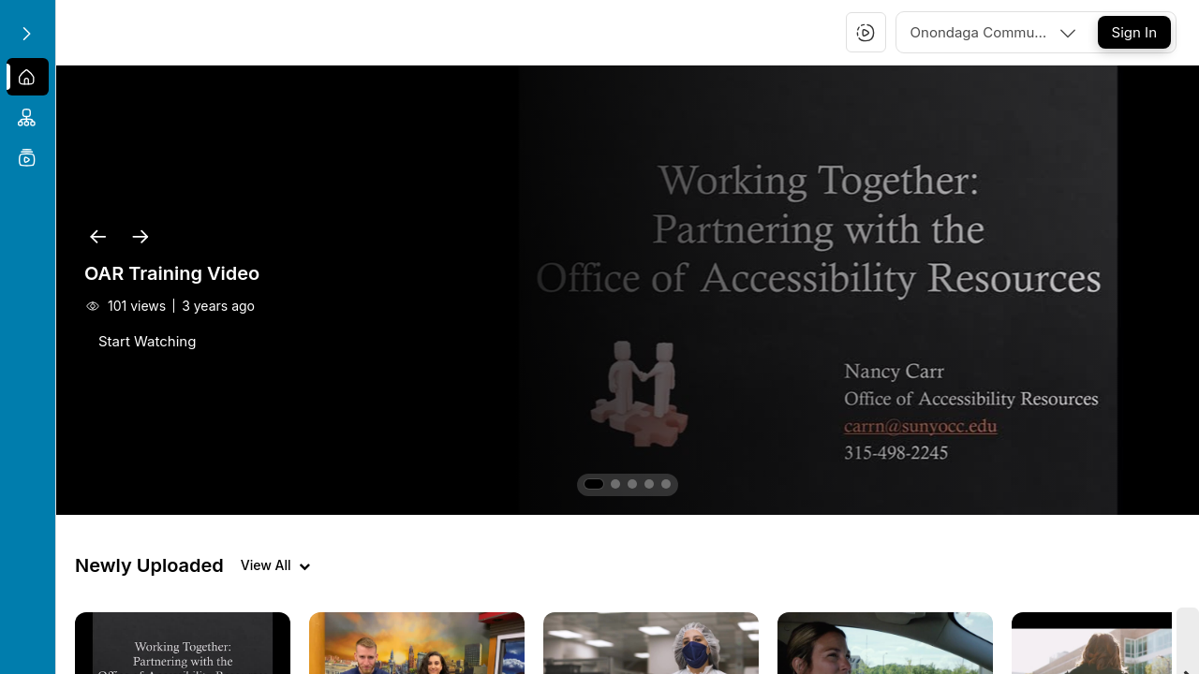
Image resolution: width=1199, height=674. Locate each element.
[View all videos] (275, 565)
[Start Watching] (147, 341)
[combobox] (994, 32)
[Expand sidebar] (26, 34)
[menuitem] (28, 76)
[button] (865, 33)
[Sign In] (1134, 32)
